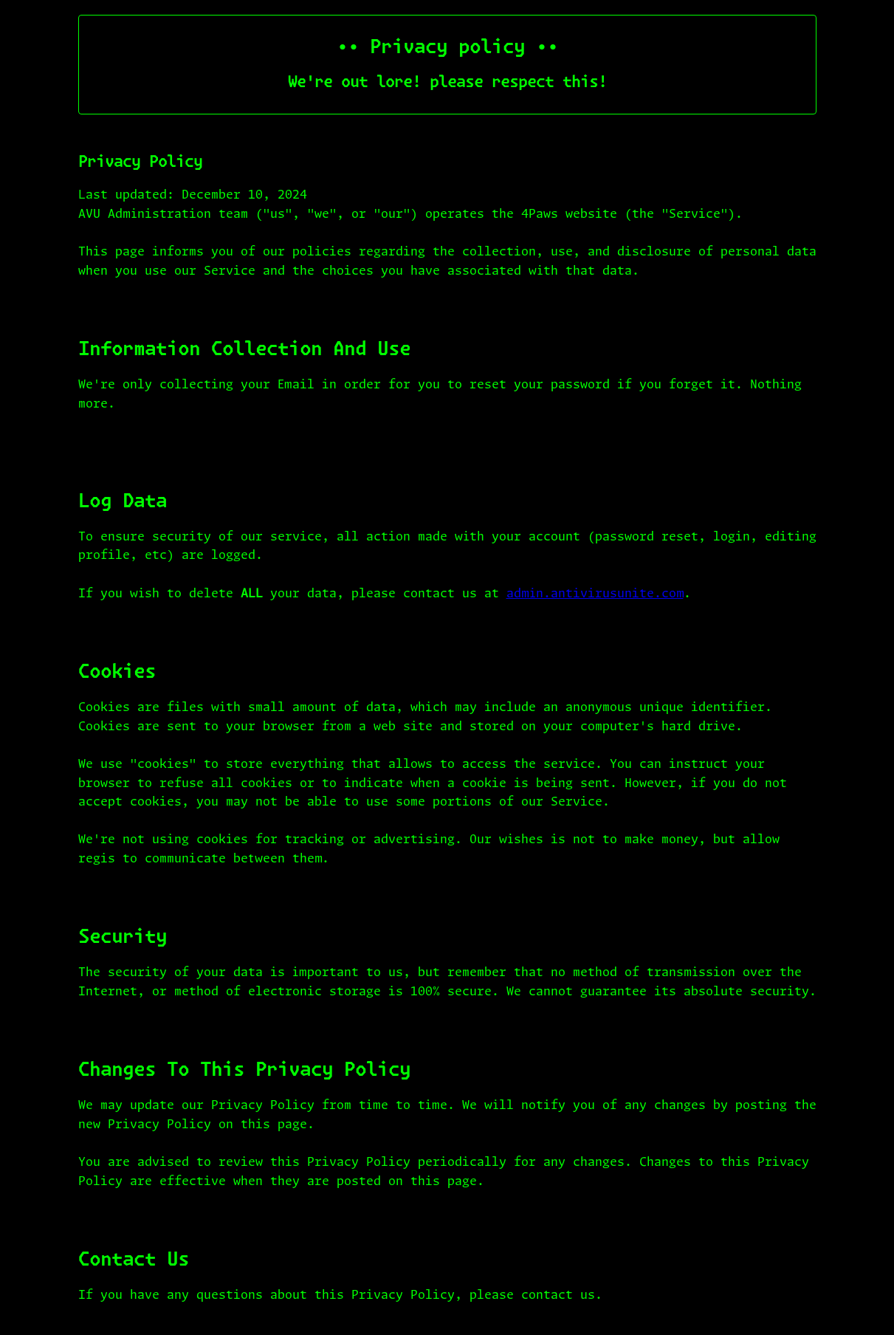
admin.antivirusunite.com (595, 594)
